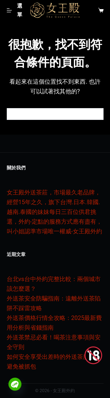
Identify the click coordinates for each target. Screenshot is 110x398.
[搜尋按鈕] (98, 114)
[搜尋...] (49, 114)
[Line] (15, 384)
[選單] (16, 10)
